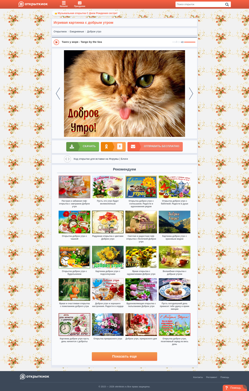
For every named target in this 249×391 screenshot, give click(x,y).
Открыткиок (60, 31)
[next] (191, 93)
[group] (124, 42)
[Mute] (182, 42)
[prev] (58, 93)
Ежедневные (77, 31)
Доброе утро (94, 31)
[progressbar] (189, 42)
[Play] (56, 42)
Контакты (198, 377)
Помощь (224, 377)
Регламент (211, 377)
